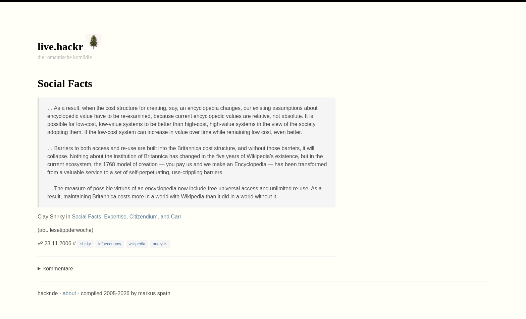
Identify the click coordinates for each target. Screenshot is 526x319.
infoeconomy (109, 244)
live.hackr (60, 47)
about (69, 293)
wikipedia (137, 244)
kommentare (58, 268)
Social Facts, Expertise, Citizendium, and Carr (126, 216)
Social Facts (65, 83)
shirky (85, 244)
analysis (160, 244)
